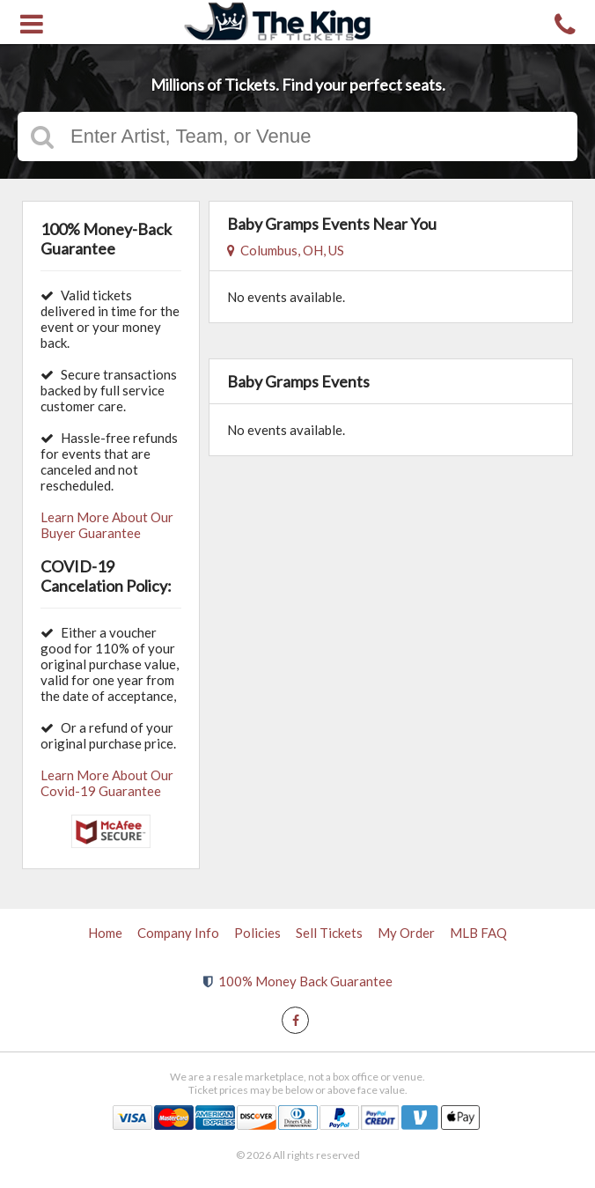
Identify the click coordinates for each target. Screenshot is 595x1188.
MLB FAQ (478, 933)
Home (105, 933)
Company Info (178, 933)
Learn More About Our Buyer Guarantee (106, 525)
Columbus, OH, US (285, 250)
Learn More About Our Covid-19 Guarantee (106, 783)
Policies (257, 933)
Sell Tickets (329, 933)
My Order (406, 933)
